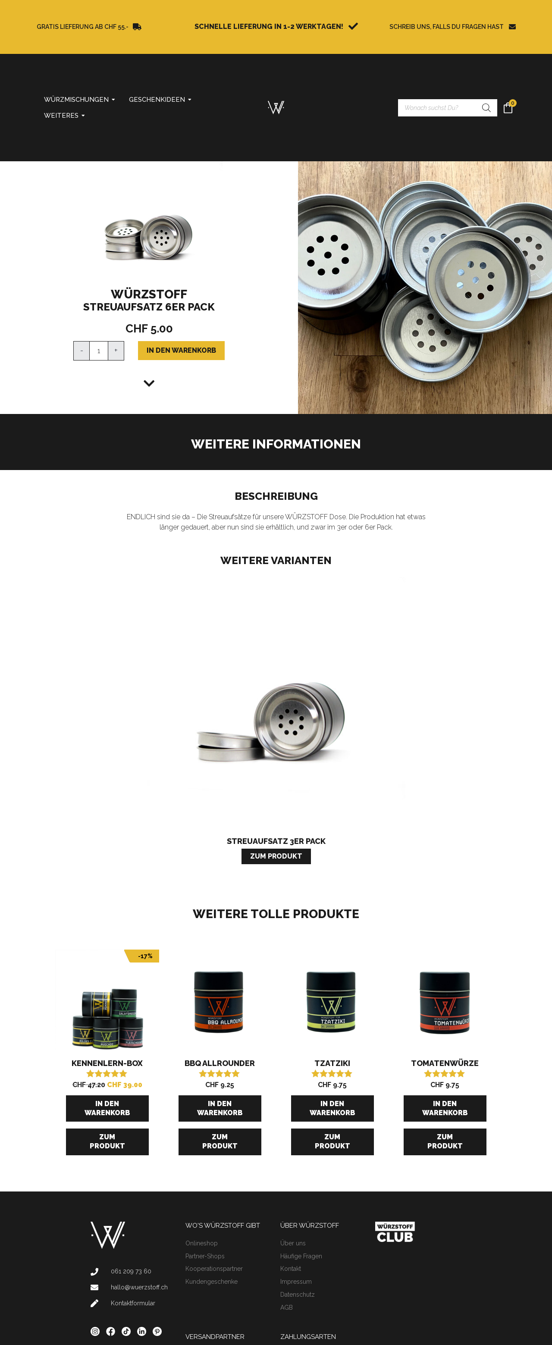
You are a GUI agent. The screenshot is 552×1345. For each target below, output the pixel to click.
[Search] (486, 107)
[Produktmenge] (99, 351)
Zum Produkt (107, 1141)
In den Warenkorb (181, 350)
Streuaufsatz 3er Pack (276, 841)
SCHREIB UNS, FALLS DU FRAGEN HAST (446, 26)
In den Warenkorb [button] (107, 1108)
